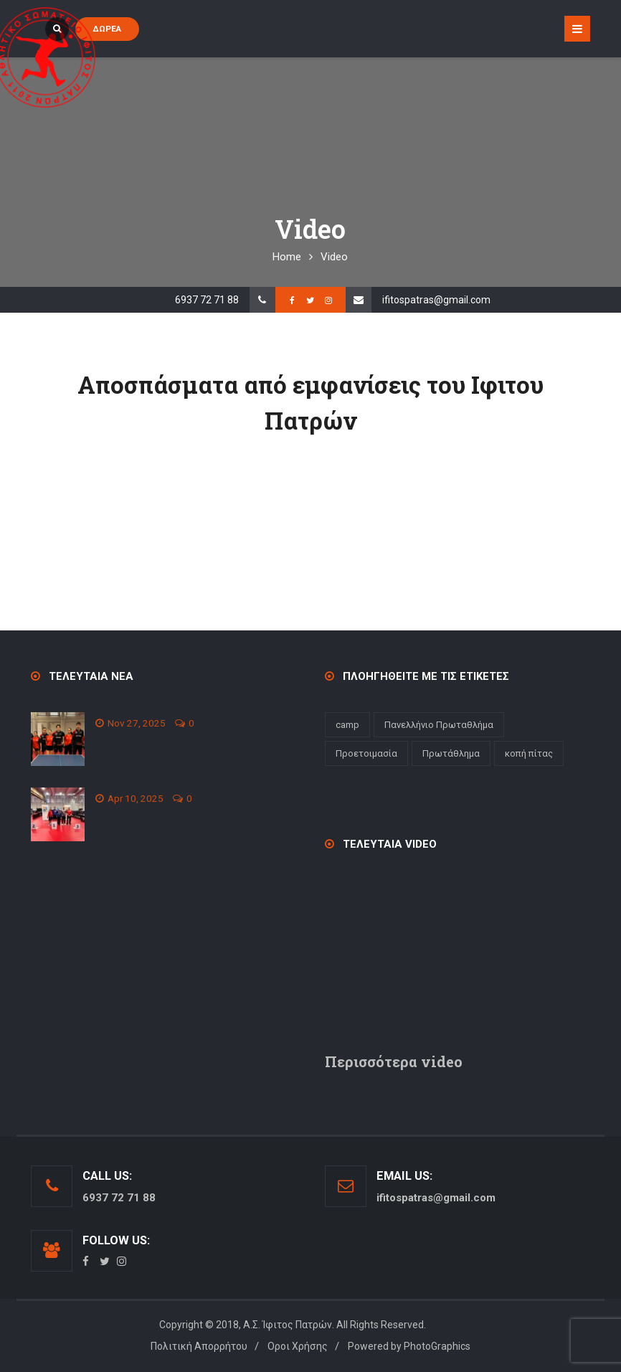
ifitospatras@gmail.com (436, 300)
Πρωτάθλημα (451, 753)
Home (286, 256)
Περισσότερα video (394, 1061)
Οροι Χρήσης (297, 1346)
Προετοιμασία (366, 753)
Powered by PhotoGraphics (409, 1346)
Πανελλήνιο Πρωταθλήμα (438, 724)
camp (347, 724)
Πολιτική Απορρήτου (199, 1346)
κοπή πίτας (529, 753)
